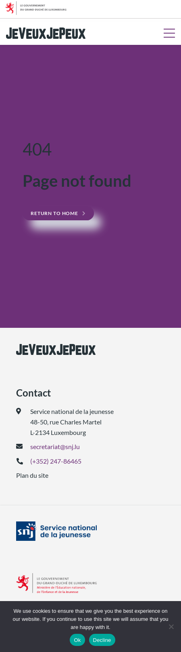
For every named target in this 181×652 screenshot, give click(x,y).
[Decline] (171, 626)
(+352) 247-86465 (55, 461)
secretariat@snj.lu (55, 446)
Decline (102, 640)
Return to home (54, 213)
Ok (77, 640)
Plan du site (32, 475)
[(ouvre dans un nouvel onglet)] (90, 531)
